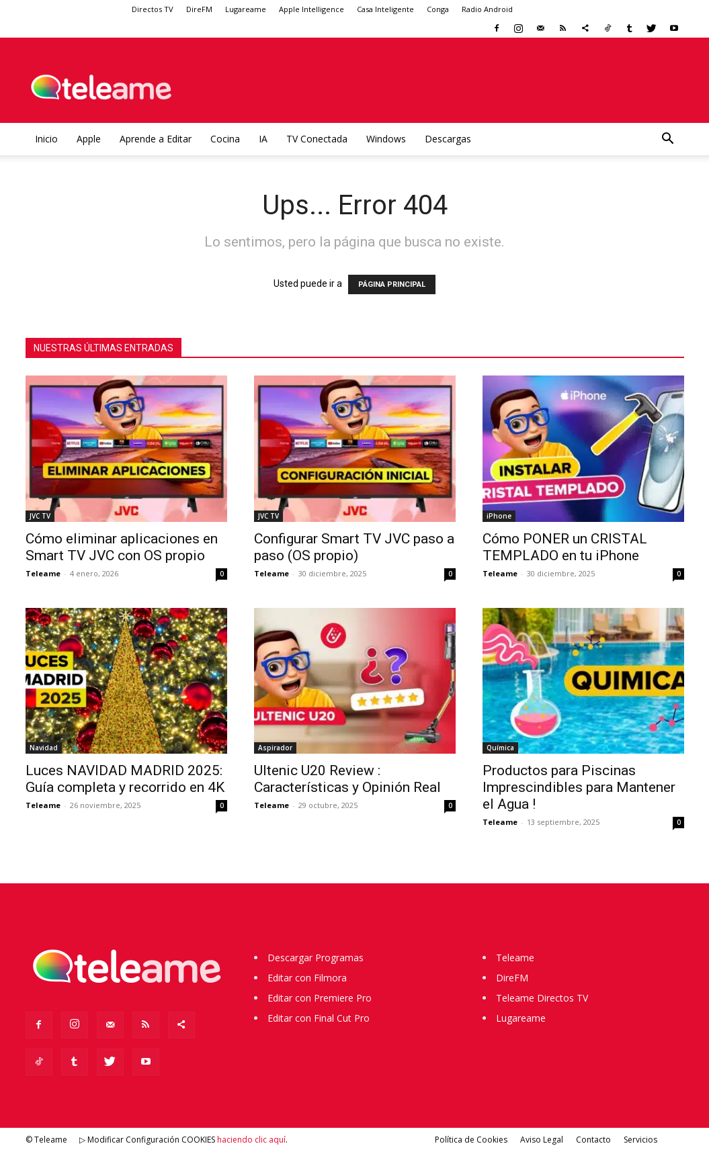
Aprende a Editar (156, 138)
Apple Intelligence (311, 9)
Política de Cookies (471, 1139)
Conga (438, 9)
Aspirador (275, 747)
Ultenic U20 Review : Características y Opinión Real (347, 778)
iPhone (499, 516)
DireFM (199, 9)
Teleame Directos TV (542, 997)
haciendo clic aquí (251, 1139)
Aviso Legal (541, 1139)
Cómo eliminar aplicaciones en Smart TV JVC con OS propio (122, 547)
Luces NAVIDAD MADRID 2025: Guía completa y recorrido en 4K (125, 778)
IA (263, 138)
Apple (89, 138)
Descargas (448, 138)
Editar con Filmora (307, 977)
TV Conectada (316, 138)
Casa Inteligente (385, 9)
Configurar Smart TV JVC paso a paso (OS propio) (354, 547)
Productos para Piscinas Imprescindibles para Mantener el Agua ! (579, 787)
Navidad (44, 747)
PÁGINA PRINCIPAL (391, 284)
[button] (668, 140)
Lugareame (245, 9)
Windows (386, 138)
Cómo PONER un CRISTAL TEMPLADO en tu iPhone (565, 547)
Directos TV (152, 9)
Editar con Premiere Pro (319, 997)
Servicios (640, 1139)
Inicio (46, 138)
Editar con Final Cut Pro (318, 1018)
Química (500, 747)
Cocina (225, 138)
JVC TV (40, 516)
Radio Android (487, 9)
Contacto (593, 1139)
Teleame (43, 573)
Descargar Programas (315, 957)
